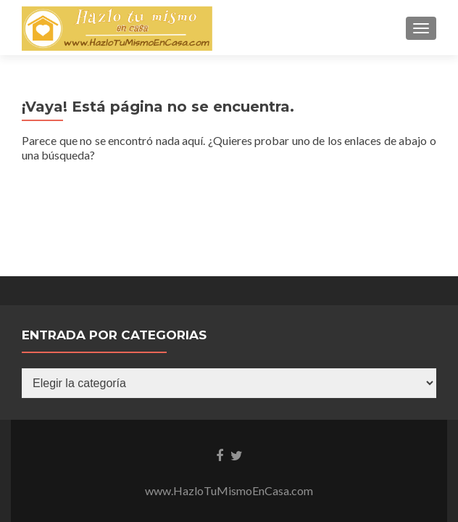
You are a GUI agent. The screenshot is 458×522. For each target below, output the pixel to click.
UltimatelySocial (330, 434)
